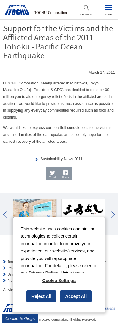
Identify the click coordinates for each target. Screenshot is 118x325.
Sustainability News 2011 (61, 159)
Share (65, 177)
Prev (5, 214)
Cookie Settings (20, 318)
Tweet (52, 177)
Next (113, 214)
